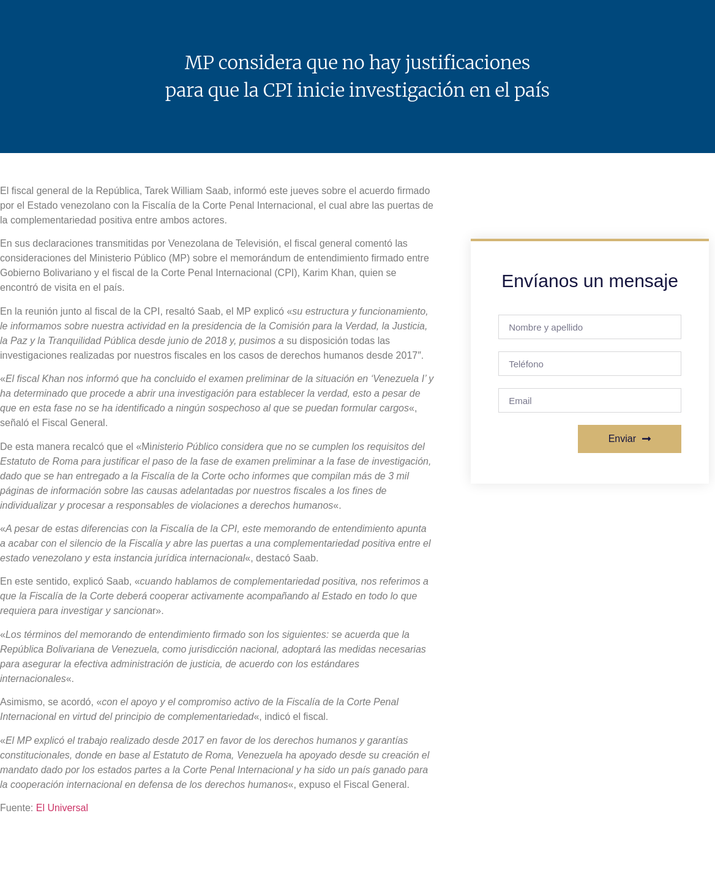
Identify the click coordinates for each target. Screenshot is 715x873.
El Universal (62, 808)
